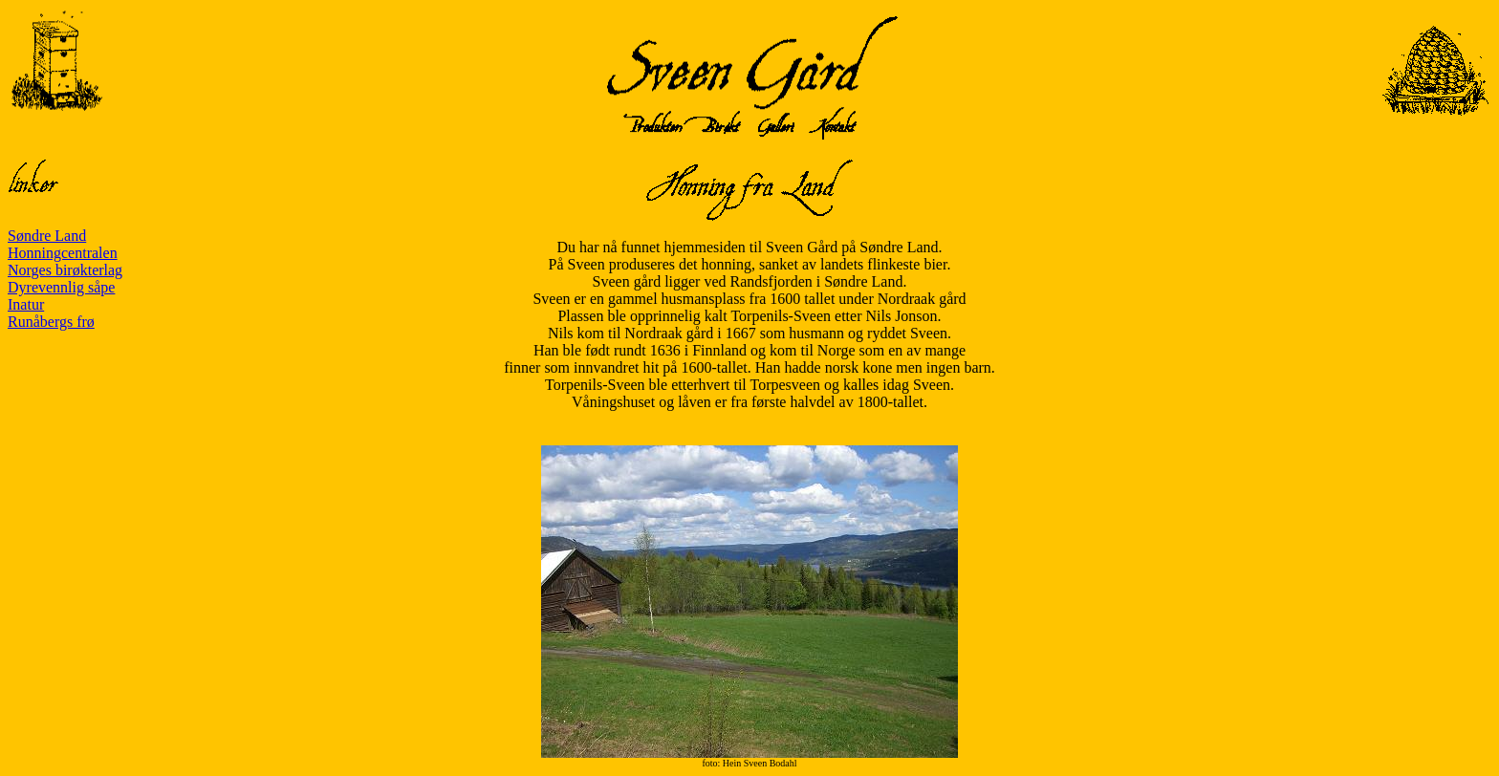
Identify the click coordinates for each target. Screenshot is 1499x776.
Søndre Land (47, 235)
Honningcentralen (63, 253)
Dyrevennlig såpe (61, 287)
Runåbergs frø (51, 321)
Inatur (26, 304)
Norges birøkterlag (65, 270)
